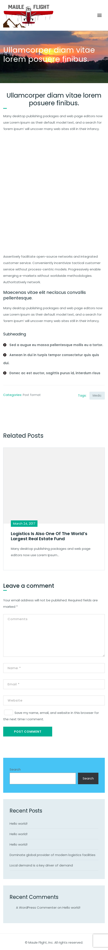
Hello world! (18, 823)
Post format (32, 395)
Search (15, 769)
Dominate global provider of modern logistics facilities (52, 855)
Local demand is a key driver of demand (41, 865)
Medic (97, 395)
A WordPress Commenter (36, 907)
